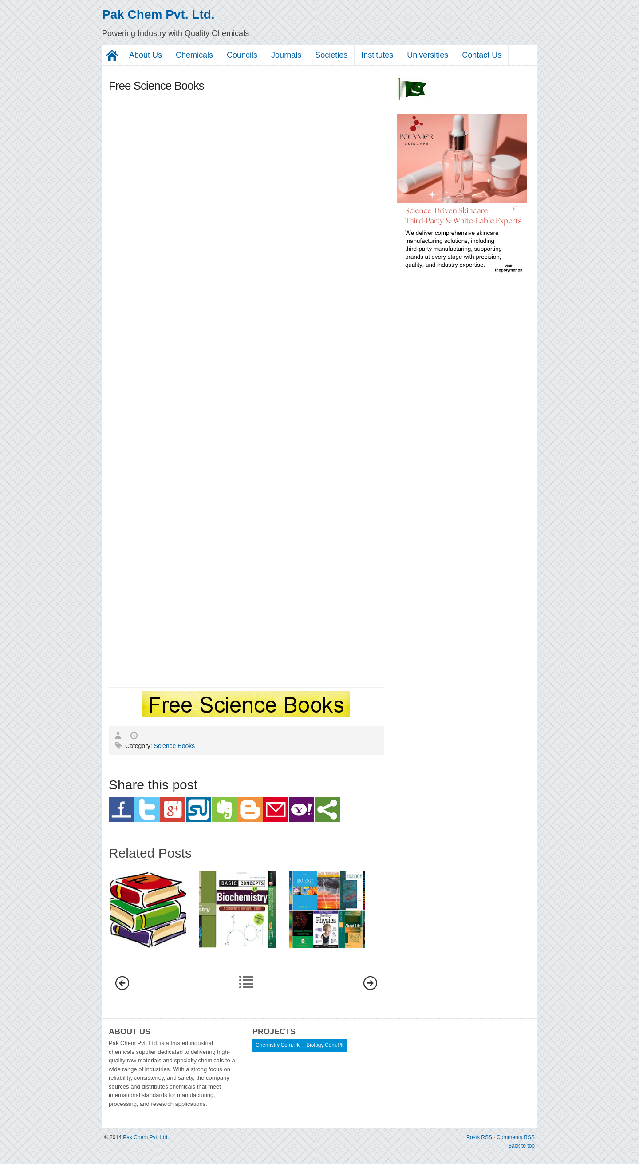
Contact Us (481, 55)
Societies (331, 55)
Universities (427, 55)
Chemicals (194, 55)
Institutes (377, 55)
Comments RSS (516, 1137)
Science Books (174, 745)
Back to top (521, 1146)
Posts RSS (479, 1137)
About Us (145, 55)
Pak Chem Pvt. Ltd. (158, 14)
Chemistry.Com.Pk (278, 1045)
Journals (286, 55)
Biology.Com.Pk (324, 1045)
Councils (242, 55)
